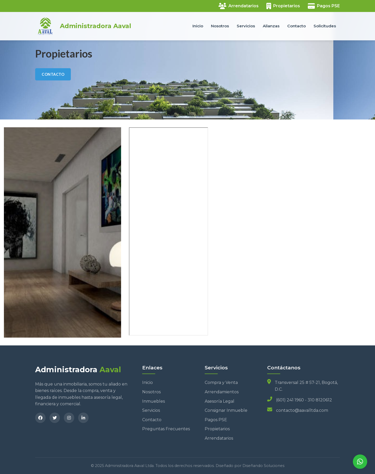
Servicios (246, 25)
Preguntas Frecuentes (166, 428)
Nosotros (220, 25)
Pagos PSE (216, 419)
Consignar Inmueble (226, 410)
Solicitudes (325, 25)
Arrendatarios (219, 438)
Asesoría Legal (219, 401)
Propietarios (217, 428)
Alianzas (271, 25)
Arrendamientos (222, 391)
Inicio (197, 25)
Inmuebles (153, 401)
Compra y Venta (221, 382)
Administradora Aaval (95, 26)
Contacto (296, 25)
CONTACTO (53, 74)
